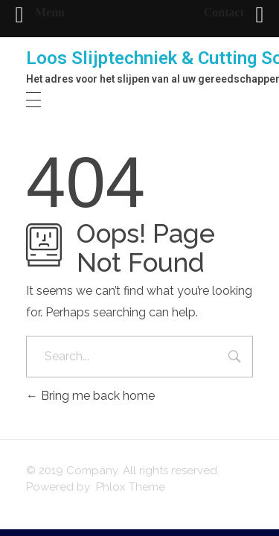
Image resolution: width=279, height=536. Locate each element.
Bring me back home (90, 396)
